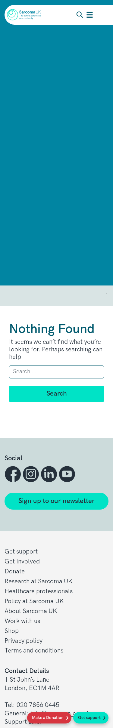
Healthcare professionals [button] (39, 591)
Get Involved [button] (22, 561)
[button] (14, 474)
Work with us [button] (22, 621)
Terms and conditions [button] (34, 650)
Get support (89, 717)
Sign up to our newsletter (56, 501)
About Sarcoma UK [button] (31, 611)
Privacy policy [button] (23, 641)
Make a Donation (48, 717)
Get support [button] (21, 551)
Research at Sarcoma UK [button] (39, 581)
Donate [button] (15, 571)
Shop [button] (12, 631)
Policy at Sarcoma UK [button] (34, 601)
